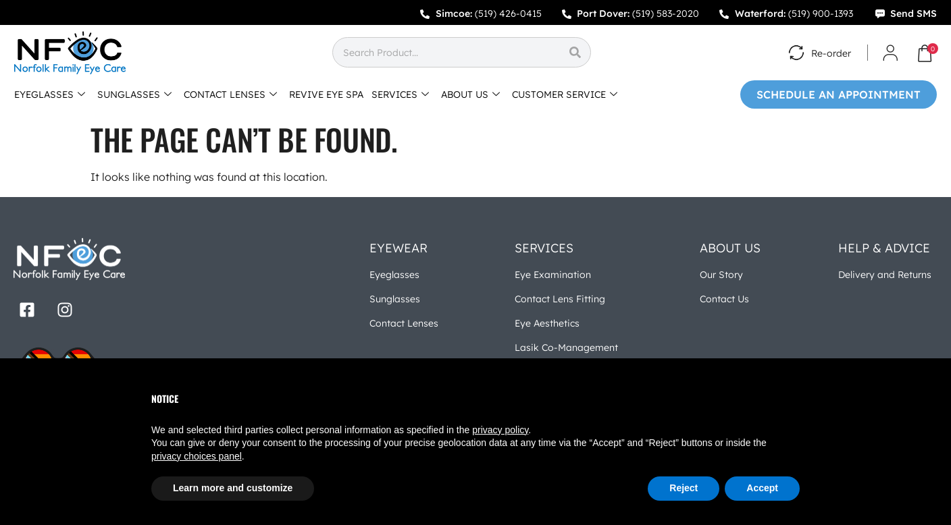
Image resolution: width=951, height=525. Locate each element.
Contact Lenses (403, 323)
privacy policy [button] (500, 429)
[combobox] (446, 52)
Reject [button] (683, 487)
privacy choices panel (196, 456)
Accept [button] (762, 487)
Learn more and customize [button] (232, 487)
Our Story (721, 275)
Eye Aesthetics (547, 323)
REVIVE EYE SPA (326, 94)
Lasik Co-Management (566, 347)
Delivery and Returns (884, 275)
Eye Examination (553, 275)
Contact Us (724, 299)
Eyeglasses (394, 275)
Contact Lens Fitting (560, 299)
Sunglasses (394, 299)
